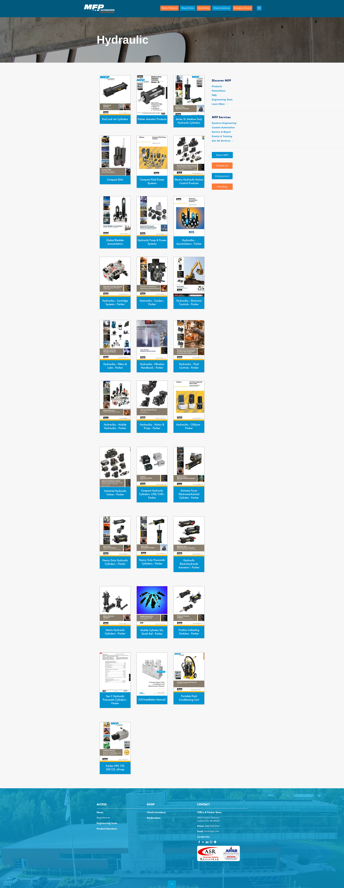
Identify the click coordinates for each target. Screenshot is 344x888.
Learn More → (220, 104)
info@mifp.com (211, 831)
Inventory (222, 186)
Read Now (103, 817)
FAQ (214, 95)
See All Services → (223, 140)
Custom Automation (223, 127)
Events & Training (222, 136)
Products (217, 86)
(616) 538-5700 (212, 826)
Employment (222, 176)
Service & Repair (221, 131)
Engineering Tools (222, 99)
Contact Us (222, 165)
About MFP (222, 155)
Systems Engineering (224, 123)
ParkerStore (218, 90)
